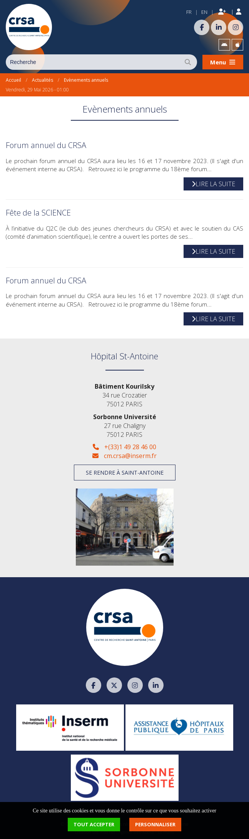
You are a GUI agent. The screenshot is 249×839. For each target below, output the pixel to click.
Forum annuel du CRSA (46, 145)
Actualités (42, 80)
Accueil (13, 80)
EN (204, 11)
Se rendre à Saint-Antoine (125, 472)
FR (189, 11)
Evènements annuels (86, 80)
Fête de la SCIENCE (38, 212)
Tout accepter (94, 824)
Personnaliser (155, 824)
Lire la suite (213, 184)
